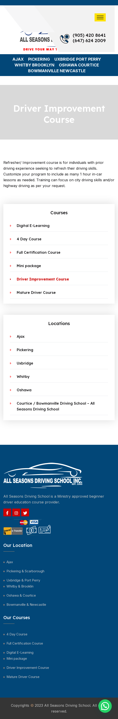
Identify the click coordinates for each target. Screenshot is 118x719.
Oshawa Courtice (79, 65)
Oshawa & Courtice (21, 595)
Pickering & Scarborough (25, 571)
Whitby (23, 376)
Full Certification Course (38, 252)
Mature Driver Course (36, 292)
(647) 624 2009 (89, 40)
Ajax (18, 59)
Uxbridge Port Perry (77, 59)
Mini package (29, 266)
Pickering (39, 59)
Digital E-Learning (33, 225)
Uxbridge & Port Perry (23, 580)
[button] (105, 706)
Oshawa (24, 390)
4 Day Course (29, 239)
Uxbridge (25, 363)
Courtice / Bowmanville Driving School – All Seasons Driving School (56, 406)
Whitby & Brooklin (19, 586)
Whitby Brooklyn (34, 65)
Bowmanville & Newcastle (26, 604)
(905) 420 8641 (89, 35)
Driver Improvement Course (43, 279)
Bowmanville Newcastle (57, 70)
